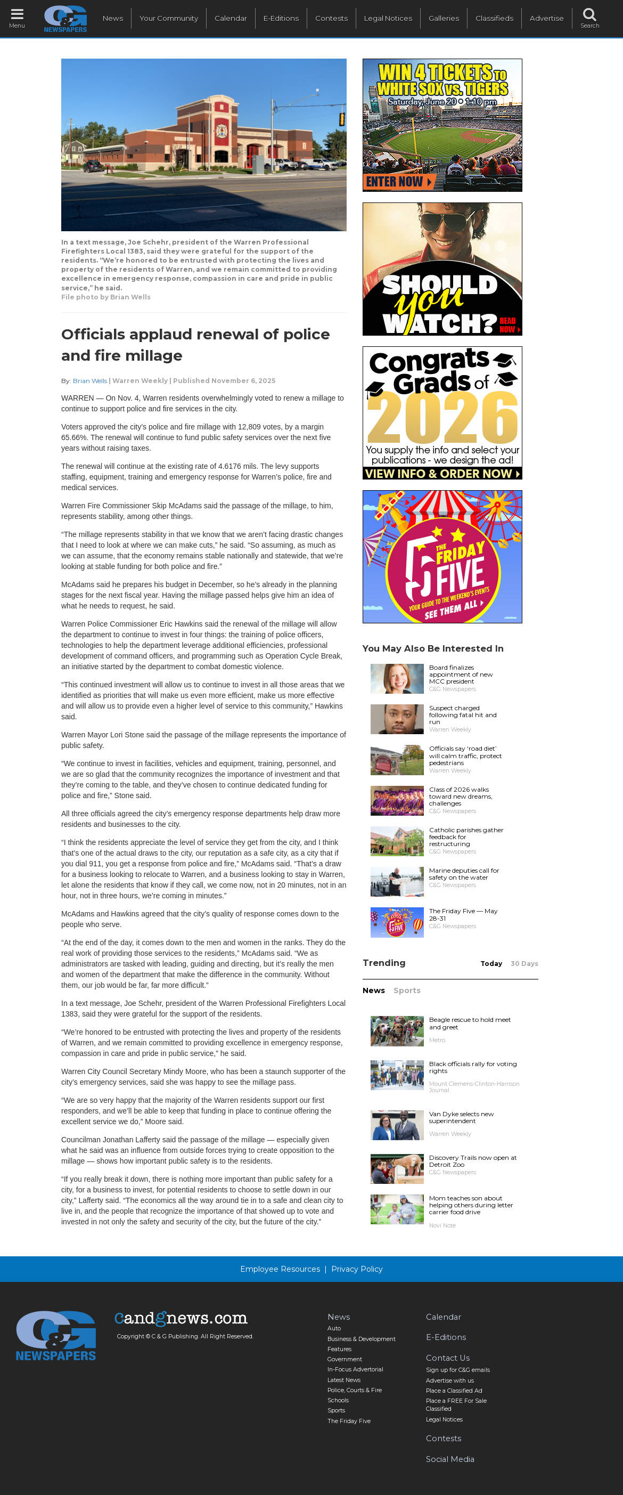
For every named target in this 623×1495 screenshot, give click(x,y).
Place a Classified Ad (454, 1390)
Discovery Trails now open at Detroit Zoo (473, 1160)
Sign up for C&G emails (458, 1370)
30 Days (524, 964)
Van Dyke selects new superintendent (461, 1117)
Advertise (547, 18)
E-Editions (281, 18)
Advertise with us (450, 1380)
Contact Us (448, 1358)
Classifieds (494, 18)
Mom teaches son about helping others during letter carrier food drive (471, 1205)
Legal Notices (388, 18)
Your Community (169, 18)
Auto (334, 1328)
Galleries (444, 18)
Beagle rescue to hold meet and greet (470, 1022)
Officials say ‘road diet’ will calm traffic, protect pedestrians (465, 755)
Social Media (450, 1459)
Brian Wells (90, 381)
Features (339, 1349)
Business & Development (361, 1339)
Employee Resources (280, 1269)
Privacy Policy (357, 1269)
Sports (407, 990)
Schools (338, 1400)
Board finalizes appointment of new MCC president (461, 674)
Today (491, 964)
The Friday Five (349, 1421)
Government (344, 1359)
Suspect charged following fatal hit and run (463, 715)
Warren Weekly (140, 381)
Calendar (231, 18)
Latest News (343, 1380)
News (113, 18)
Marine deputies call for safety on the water (464, 873)
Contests (331, 18)
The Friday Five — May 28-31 (463, 914)
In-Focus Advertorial (355, 1369)
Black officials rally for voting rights (473, 1067)
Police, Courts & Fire (354, 1390)
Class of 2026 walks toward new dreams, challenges (461, 796)
